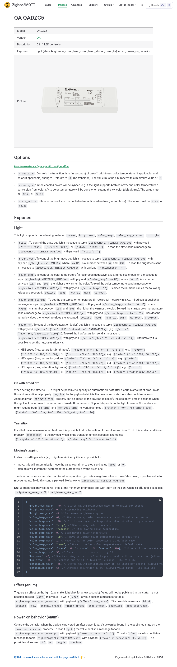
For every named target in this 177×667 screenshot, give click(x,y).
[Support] (94, 5)
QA (39, 37)
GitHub (108, 4)
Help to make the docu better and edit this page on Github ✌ (48, 657)
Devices (62, 4)
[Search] (159, 5)
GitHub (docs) (126, 4)
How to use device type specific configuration (41, 166)
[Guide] (49, 5)
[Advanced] (78, 5)
